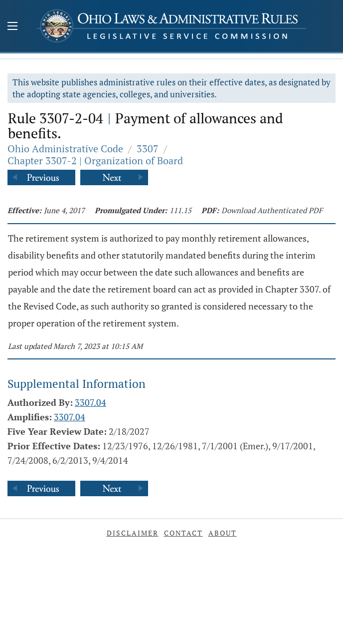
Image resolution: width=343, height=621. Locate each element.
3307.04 (90, 402)
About (222, 533)
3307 (148, 148)
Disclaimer (133, 533)
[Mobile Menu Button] (12, 27)
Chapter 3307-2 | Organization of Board (95, 160)
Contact (183, 533)
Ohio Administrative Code (65, 148)
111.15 (180, 210)
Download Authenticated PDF (272, 210)
